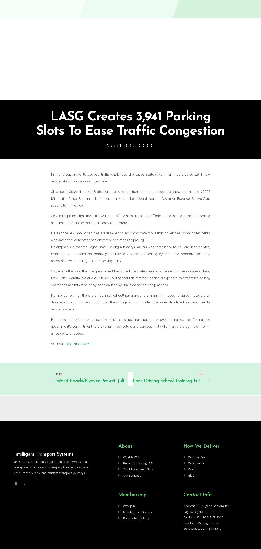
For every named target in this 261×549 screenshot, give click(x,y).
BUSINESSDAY (77, 344)
